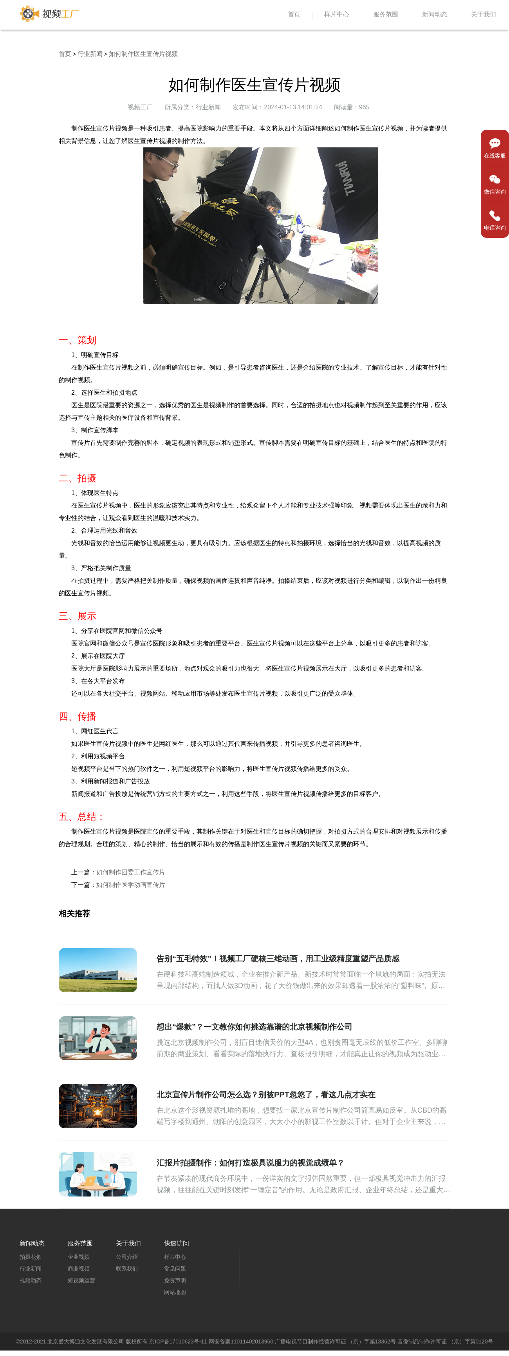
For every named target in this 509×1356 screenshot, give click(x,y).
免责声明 (175, 1280)
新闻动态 (434, 14)
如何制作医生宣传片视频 (143, 54)
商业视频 (79, 1268)
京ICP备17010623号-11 (178, 1341)
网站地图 (175, 1292)
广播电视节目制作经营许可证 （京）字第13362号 (335, 1341)
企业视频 (79, 1257)
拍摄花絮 (31, 1257)
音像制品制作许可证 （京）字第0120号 (445, 1341)
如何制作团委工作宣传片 (130, 872)
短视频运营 (81, 1280)
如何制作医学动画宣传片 (130, 884)
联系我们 (127, 1268)
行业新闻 (90, 54)
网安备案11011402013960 (241, 1341)
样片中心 (336, 14)
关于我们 (483, 14)
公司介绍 (127, 1257)
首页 (294, 14)
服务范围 (385, 14)
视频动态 (31, 1280)
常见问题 (175, 1268)
